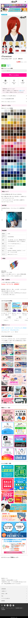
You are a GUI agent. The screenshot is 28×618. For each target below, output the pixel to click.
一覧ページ (21, 90)
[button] (2, 220)
